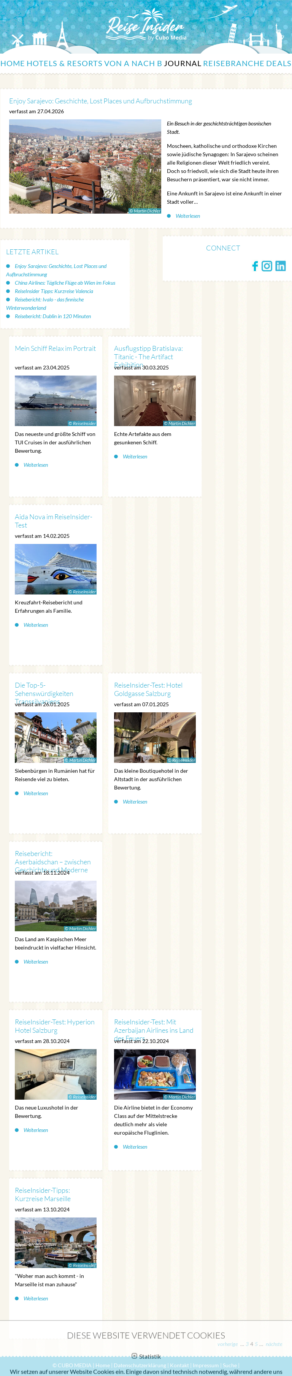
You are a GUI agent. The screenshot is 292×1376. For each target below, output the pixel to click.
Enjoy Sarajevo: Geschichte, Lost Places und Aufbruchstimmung (56, 270)
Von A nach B (133, 63)
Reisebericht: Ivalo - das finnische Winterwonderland (45, 303)
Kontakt (179, 1365)
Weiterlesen (187, 215)
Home (12, 63)
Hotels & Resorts (65, 63)
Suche (230, 1365)
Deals (279, 63)
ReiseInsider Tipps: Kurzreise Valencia (53, 291)
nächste (273, 1344)
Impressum (206, 1365)
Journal (183, 63)
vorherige (228, 1344)
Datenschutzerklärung (140, 1365)
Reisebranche (234, 63)
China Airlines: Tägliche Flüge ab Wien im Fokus (64, 282)
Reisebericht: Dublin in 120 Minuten (52, 316)
